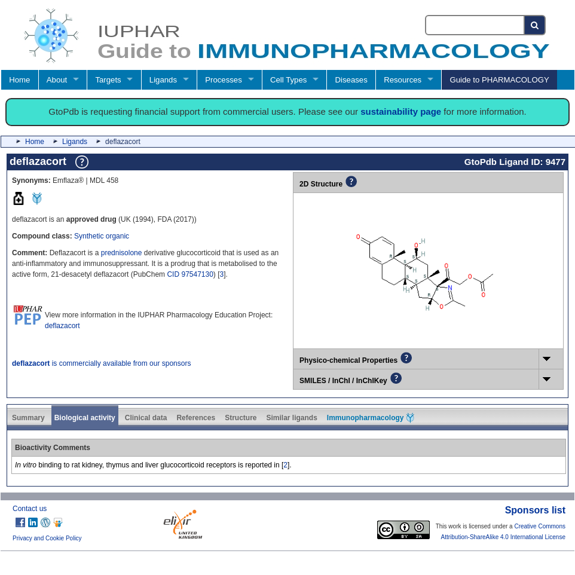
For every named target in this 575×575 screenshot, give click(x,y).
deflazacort (62, 326)
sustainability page (400, 111)
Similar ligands (291, 418)
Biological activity (84, 418)
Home (19, 79)
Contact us (30, 508)
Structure (240, 418)
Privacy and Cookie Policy (47, 538)
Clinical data (146, 418)
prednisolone (121, 253)
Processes (223, 79)
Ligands (163, 79)
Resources (402, 79)
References (195, 418)
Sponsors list (535, 510)
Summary (28, 418)
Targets (108, 79)
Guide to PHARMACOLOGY (499, 79)
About (57, 79)
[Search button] (535, 25)
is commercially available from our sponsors (101, 363)
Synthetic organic (101, 236)
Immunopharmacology (370, 417)
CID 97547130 (190, 274)
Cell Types (288, 79)
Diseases (351, 79)
